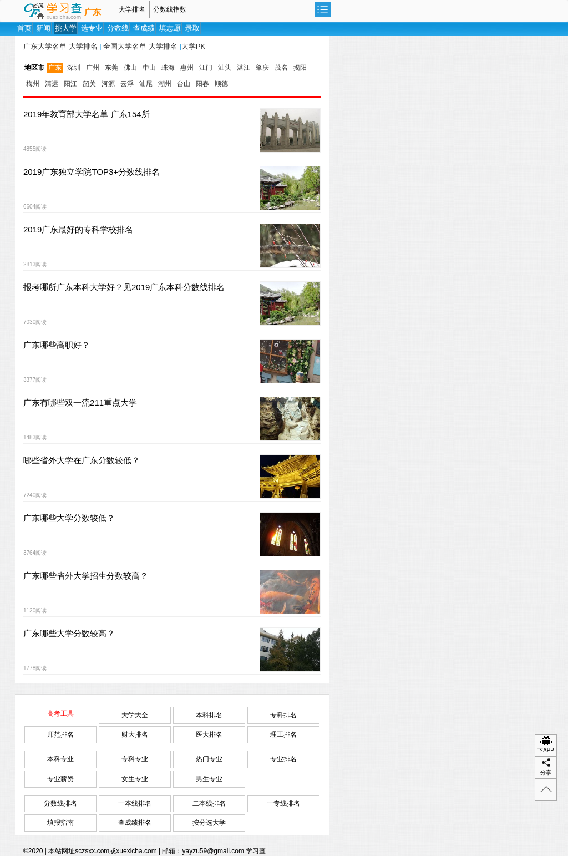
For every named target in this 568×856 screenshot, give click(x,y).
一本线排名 (134, 803)
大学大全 (134, 715)
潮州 (164, 84)
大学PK (193, 46)
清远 (51, 84)
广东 (92, 12)
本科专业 (60, 759)
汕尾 (146, 84)
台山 (183, 84)
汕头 (224, 68)
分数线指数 (169, 9)
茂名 (281, 68)
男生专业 (209, 779)
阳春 (202, 84)
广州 (92, 68)
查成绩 (144, 28)
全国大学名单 (124, 46)
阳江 (70, 84)
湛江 (243, 68)
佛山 (130, 68)
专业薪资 (60, 779)
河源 (108, 84)
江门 (205, 68)
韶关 (89, 84)
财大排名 (134, 734)
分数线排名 (60, 803)
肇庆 (262, 68)
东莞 (111, 68)
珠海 (168, 68)
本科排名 (209, 715)
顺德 (221, 84)
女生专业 (134, 779)
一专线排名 (283, 803)
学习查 (256, 851)
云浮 (127, 84)
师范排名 (60, 734)
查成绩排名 (134, 823)
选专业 (92, 28)
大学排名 (132, 9)
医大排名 (209, 734)
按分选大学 (209, 823)
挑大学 (66, 28)
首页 (24, 28)
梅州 (32, 84)
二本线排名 (209, 803)
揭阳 (300, 68)
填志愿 (170, 28)
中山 (149, 68)
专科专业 (134, 759)
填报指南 (60, 823)
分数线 (118, 28)
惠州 (187, 68)
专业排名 (283, 759)
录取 (192, 28)
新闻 (43, 28)
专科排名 (283, 715)
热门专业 (209, 759)
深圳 (73, 68)
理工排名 (283, 734)
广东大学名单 (45, 46)
